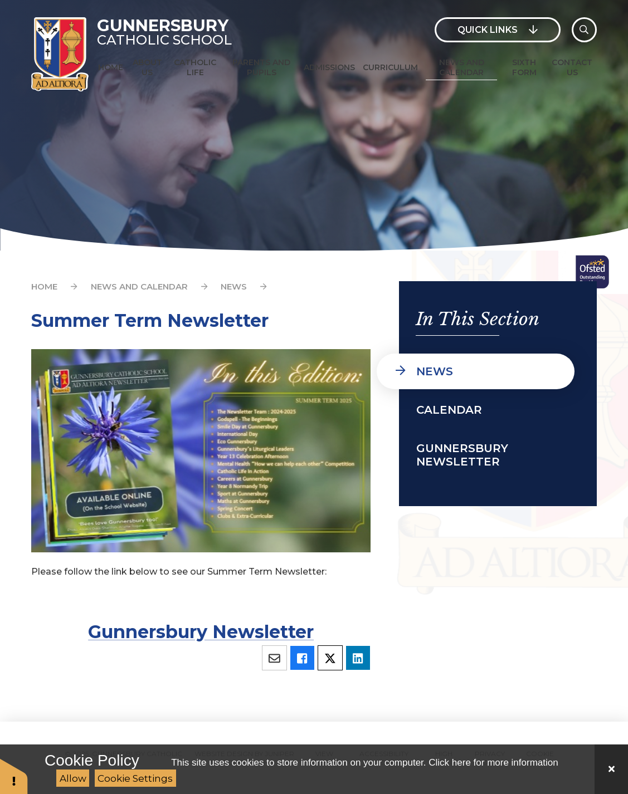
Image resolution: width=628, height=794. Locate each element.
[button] (14, 776)
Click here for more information (493, 762)
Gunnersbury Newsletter (201, 632)
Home (44, 286)
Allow (73, 778)
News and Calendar (139, 286)
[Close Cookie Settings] (611, 769)
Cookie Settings (135, 778)
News (234, 286)
